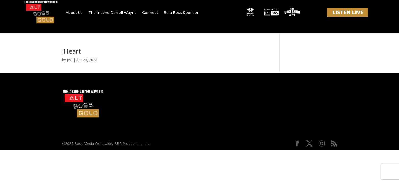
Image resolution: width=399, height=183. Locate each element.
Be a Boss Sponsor (181, 12)
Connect (150, 12)
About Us (74, 12)
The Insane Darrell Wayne (112, 12)
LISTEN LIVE (347, 12)
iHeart (71, 51)
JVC (69, 59)
